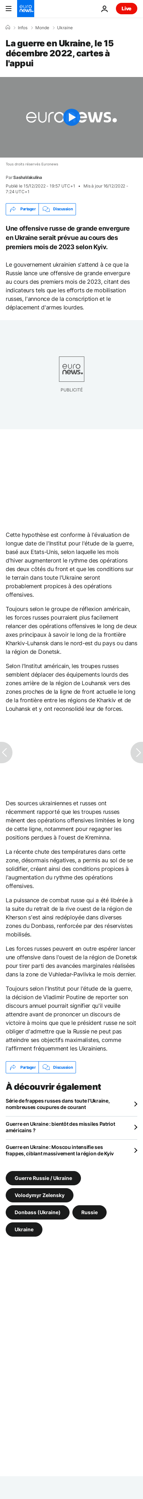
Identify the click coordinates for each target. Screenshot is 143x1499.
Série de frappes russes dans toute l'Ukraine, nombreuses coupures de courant (57, 1104)
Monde (42, 28)
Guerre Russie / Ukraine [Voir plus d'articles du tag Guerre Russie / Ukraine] (43, 1178)
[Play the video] (71, 117)
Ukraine (65, 28)
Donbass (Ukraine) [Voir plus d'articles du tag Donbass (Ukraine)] (38, 1212)
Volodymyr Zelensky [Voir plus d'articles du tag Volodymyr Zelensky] (40, 1195)
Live (127, 8)
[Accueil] (8, 27)
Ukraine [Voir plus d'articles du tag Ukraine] (24, 1229)
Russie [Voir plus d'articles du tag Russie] (89, 1212)
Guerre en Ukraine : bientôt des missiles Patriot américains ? (60, 1127)
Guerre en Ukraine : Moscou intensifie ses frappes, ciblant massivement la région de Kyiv (60, 1150)
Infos (22, 28)
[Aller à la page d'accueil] (25, 8)
